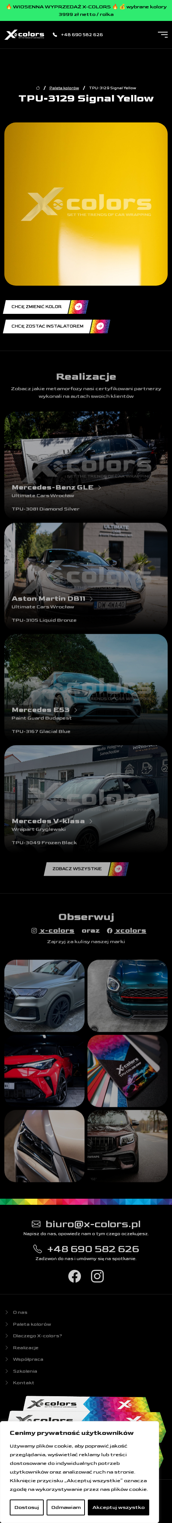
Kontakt (19, 1386)
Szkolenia (20, 1374)
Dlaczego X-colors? (33, 1339)
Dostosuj (26, 1507)
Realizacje (21, 1351)
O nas (15, 1316)
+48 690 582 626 (78, 35)
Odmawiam (66, 1507)
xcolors (126, 933)
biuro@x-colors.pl (86, 1226)
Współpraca (23, 1363)
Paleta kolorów (64, 88)
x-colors (52, 933)
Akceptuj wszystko (119, 1507)
